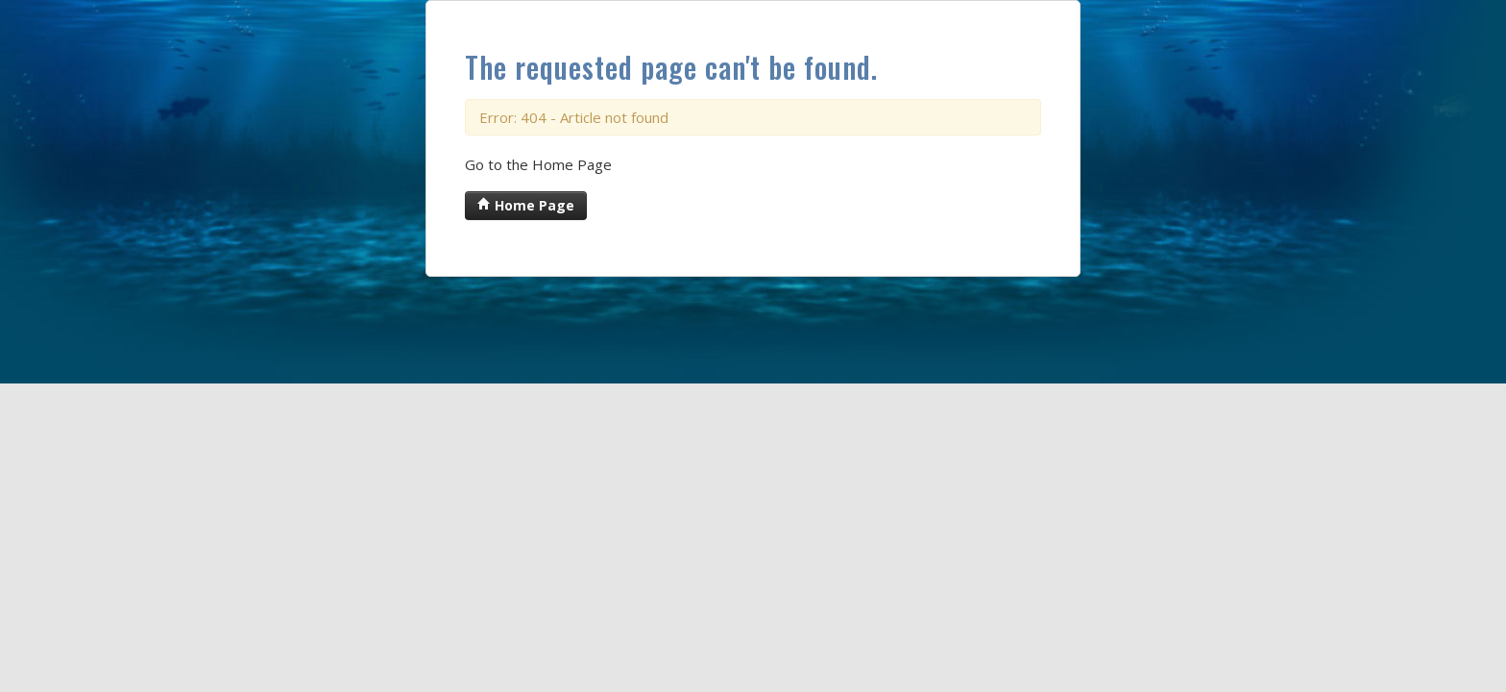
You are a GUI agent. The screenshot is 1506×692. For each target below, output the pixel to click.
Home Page (525, 205)
